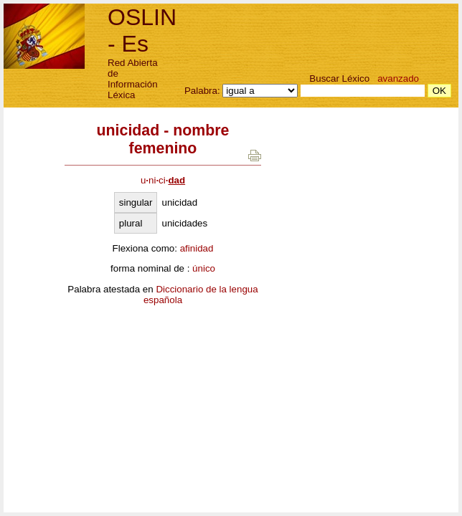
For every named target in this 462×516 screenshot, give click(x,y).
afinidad (197, 248)
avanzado (398, 78)
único (203, 268)
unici (163, 180)
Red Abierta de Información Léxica (133, 78)
